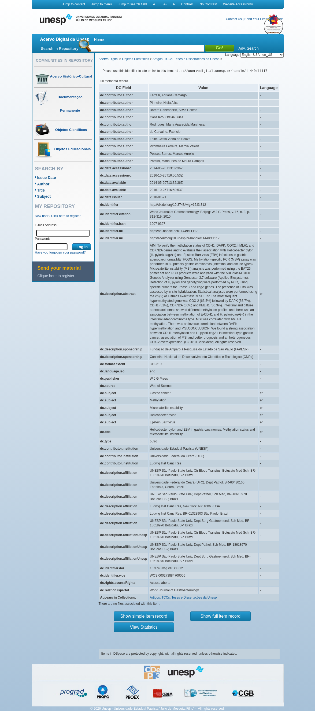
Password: (42, 239)
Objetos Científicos (135, 59)
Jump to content (73, 4)
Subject (44, 196)
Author (43, 184)
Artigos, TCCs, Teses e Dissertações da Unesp (186, 59)
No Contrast (208, 4)
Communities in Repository (64, 60)
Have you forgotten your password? (60, 252)
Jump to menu (101, 4)
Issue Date (46, 177)
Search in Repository (60, 48)
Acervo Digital (108, 59)
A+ (155, 4)
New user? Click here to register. (58, 216)
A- (164, 4)
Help (280, 19)
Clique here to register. (56, 276)
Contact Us (234, 19)
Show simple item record (143, 616)
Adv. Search (249, 48)
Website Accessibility (238, 4)
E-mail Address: (46, 225)
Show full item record (220, 616)
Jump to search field (132, 4)
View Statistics (144, 627)
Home (99, 40)
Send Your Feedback (259, 19)
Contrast (187, 4)
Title (41, 190)
